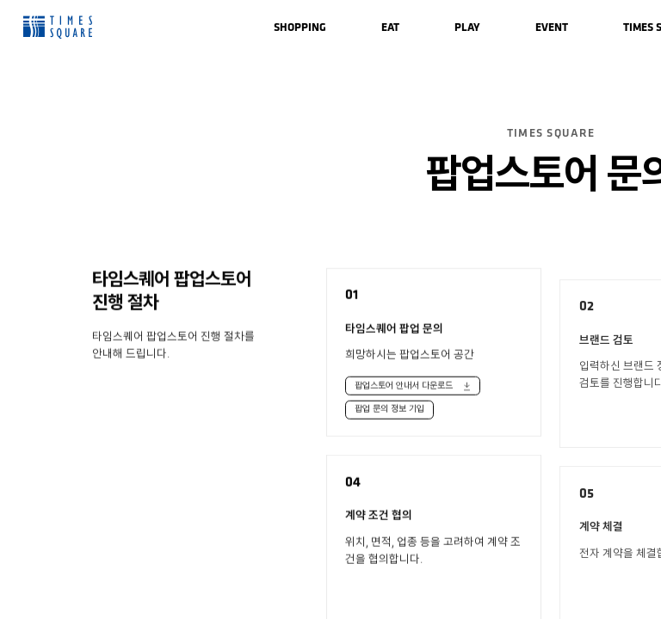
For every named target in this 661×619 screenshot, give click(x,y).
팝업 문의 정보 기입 (389, 413)
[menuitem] (300, 27)
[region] (330, 309)
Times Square (57, 27)
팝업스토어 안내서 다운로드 (404, 389)
